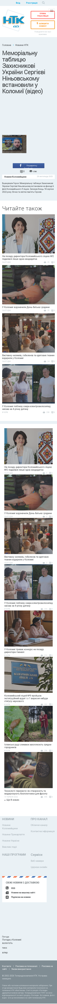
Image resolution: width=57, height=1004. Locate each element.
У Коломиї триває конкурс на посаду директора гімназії (24, 651)
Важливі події (9, 847)
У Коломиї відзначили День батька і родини (26, 307)
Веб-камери (37, 861)
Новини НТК (21, 45)
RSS (10, 889)
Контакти (6, 966)
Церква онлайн (39, 867)
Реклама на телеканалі (26, 966)
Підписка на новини (18, 897)
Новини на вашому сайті (20, 893)
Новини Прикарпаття (13, 835)
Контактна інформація (43, 831)
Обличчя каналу (39, 825)
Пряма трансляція (43, 15)
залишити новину (43, 24)
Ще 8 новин (11, 800)
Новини (8, 819)
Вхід (18, 3)
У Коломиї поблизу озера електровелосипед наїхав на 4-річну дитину (26, 408)
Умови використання (21, 969)
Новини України (10, 841)
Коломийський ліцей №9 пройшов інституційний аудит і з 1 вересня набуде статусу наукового (26, 699)
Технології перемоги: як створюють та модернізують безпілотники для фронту (25, 792)
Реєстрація (31, 3)
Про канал (39, 819)
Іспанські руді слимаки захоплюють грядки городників (27, 746)
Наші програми (14, 855)
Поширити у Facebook (28, 166)
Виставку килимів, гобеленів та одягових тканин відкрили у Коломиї (28, 357)
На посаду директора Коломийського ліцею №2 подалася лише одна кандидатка (28, 258)
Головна (6, 45)
